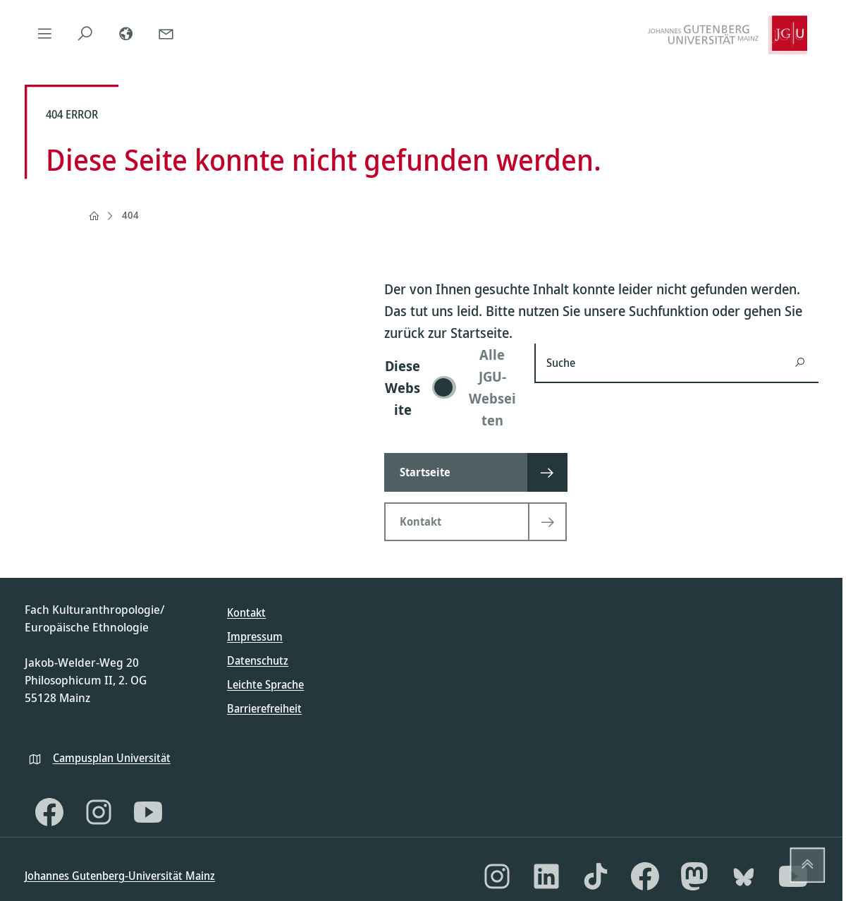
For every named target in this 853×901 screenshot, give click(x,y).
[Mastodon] (694, 876)
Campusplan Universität (112, 758)
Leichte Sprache (265, 684)
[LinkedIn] (546, 876)
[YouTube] (148, 812)
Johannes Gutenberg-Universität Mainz (120, 875)
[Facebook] (49, 812)
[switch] (450, 387)
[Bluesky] (744, 876)
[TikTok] (596, 876)
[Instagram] (99, 812)
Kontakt (246, 612)
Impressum (255, 636)
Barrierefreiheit (264, 708)
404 (130, 215)
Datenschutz (257, 660)
